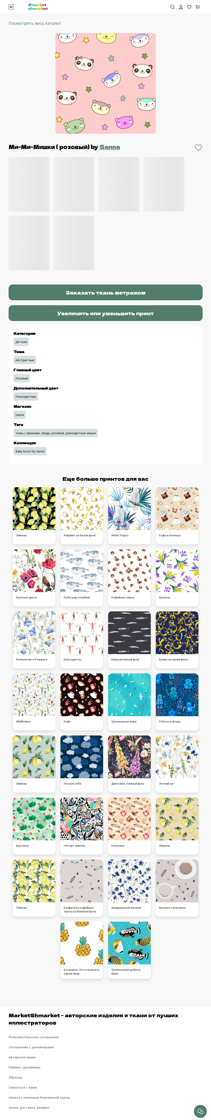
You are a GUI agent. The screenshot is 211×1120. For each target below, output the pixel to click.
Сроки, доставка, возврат (29, 1108)
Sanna (110, 147)
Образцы (16, 1077)
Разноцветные (25, 397)
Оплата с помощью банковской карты (39, 1097)
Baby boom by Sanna (30, 451)
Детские (21, 342)
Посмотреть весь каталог (35, 23)
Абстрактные (24, 360)
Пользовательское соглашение (34, 1037)
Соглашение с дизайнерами (31, 1047)
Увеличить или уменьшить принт (105, 313)
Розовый (21, 378)
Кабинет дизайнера (24, 1067)
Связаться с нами (23, 1087)
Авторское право (22, 1057)
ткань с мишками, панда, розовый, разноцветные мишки (55, 433)
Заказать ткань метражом (105, 292)
